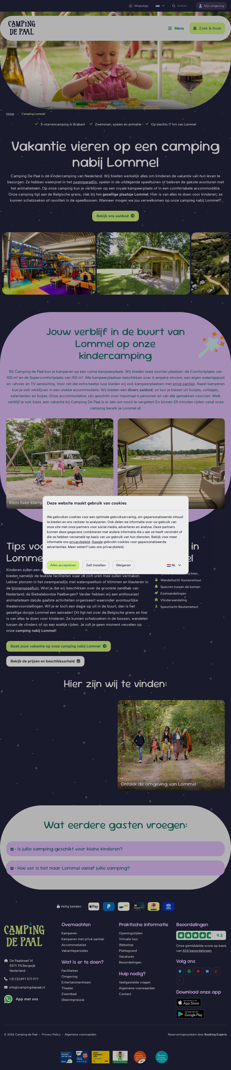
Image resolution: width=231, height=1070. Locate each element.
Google (97, 542)
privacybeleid (79, 542)
